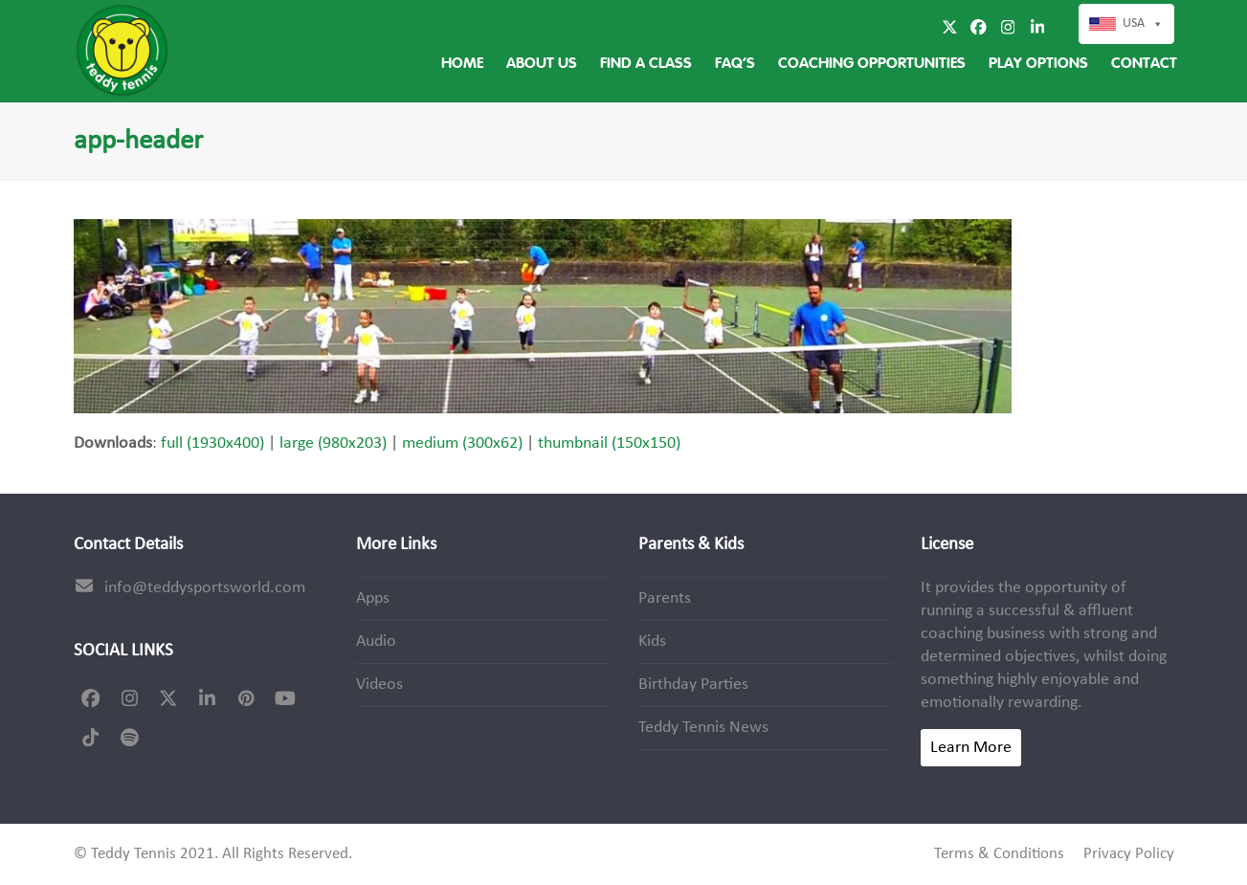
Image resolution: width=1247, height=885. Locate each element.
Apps (373, 598)
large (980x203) (333, 443)
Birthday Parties (693, 684)
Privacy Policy (1128, 854)
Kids (652, 641)
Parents (664, 598)
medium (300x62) (462, 443)
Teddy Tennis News (703, 728)
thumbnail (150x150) (609, 443)
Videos (379, 684)
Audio (376, 641)
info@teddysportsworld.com (204, 588)
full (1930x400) (212, 443)
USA (1143, 24)
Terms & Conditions (999, 854)
